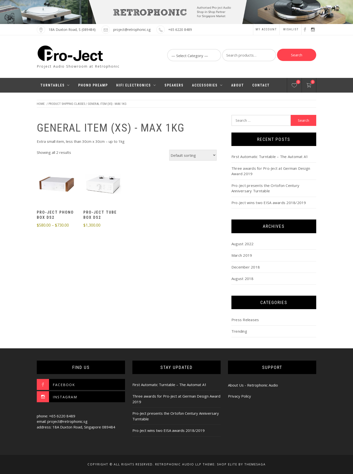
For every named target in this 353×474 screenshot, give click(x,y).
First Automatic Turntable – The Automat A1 (269, 156)
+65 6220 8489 (180, 29)
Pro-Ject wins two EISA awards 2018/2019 (268, 202)
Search (296, 54)
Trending (239, 331)
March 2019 (241, 255)
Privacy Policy (239, 396)
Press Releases (245, 319)
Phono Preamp (93, 85)
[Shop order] (193, 155)
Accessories (207, 85)
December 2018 (245, 267)
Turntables (55, 85)
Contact (261, 85)
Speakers (174, 85)
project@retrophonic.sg (132, 29)
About (237, 85)
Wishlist (291, 29)
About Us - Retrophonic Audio (253, 385)
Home (41, 104)
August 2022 (242, 243)
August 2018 (242, 278)
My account (266, 29)
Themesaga (255, 464)
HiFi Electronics (136, 85)
